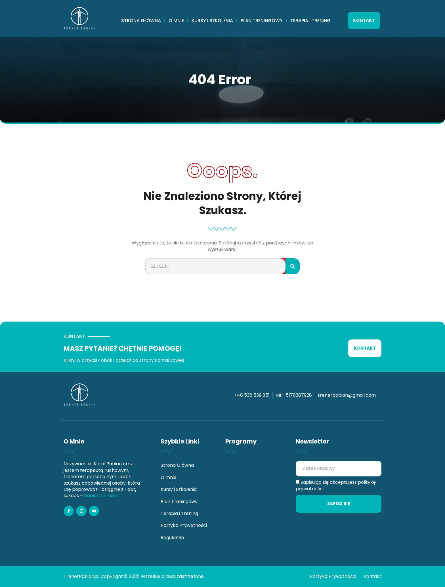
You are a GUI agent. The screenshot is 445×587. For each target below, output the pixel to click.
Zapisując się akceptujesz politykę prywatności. (336, 485)
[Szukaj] (293, 266)
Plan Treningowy (262, 21)
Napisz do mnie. (101, 495)
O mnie (176, 21)
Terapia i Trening (310, 21)
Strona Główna (141, 21)
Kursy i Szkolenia (212, 21)
